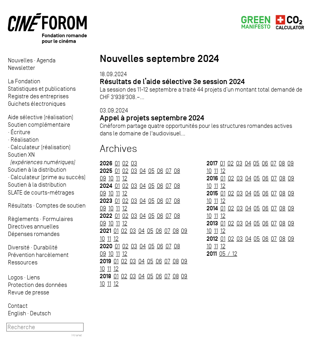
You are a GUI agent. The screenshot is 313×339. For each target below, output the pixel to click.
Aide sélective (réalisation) (40, 117)
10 (111, 178)
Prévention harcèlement (38, 254)
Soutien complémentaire (39, 124)
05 (151, 170)
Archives (118, 148)
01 (117, 163)
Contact (18, 305)
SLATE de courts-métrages (41, 192)
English (17, 313)
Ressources (22, 262)
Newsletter (21, 67)
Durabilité (46, 247)
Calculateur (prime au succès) (48, 177)
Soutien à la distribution (37, 169)
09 (103, 178)
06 (160, 170)
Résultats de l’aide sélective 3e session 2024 (172, 81)
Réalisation (25, 139)
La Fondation (24, 81)
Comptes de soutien (61, 205)
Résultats (20, 205)
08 (177, 170)
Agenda (46, 60)
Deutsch (40, 313)
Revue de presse (28, 292)
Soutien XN (41, 158)
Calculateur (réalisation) (41, 147)
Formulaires (58, 218)
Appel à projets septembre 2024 (152, 117)
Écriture (20, 132)
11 (118, 178)
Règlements (23, 218)
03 (134, 163)
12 (124, 178)
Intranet (76, 335)
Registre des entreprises (38, 96)
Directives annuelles (33, 226)
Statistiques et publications (42, 88)
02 (125, 163)
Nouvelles (20, 60)
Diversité (19, 247)
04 (143, 170)
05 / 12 (228, 253)
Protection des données (37, 284)
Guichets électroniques (36, 103)
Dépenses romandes (34, 233)
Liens (33, 277)
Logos (15, 277)
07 (168, 170)
